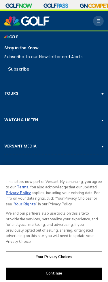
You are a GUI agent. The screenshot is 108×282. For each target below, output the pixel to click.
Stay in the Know (21, 48)
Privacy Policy (18, 194)
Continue (54, 275)
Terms (22, 189)
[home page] (27, 21)
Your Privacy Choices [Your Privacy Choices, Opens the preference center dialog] (54, 258)
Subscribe (18, 69)
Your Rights (25, 205)
